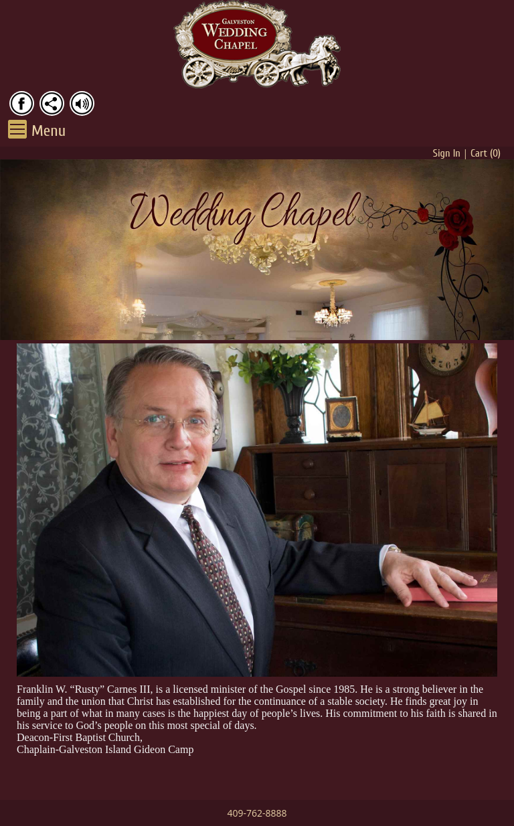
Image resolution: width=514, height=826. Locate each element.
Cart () (485, 153)
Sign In (446, 153)
